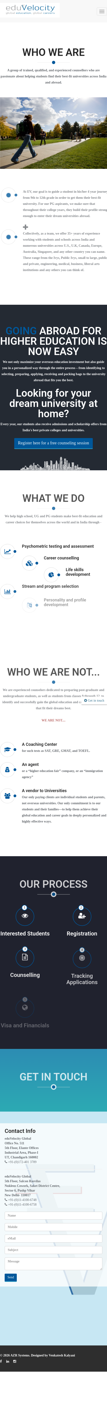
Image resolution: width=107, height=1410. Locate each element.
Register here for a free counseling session (53, 447)
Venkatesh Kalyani (62, 1355)
